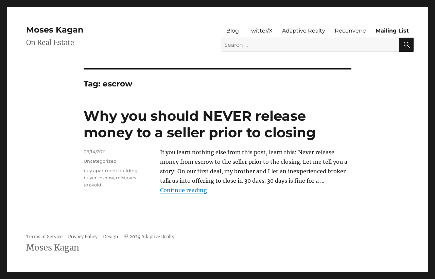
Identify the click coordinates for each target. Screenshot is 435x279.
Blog (232, 30)
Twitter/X (260, 30)
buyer (90, 177)
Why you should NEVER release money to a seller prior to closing (200, 124)
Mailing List (392, 30)
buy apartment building (111, 170)
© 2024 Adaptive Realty (149, 237)
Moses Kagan (55, 30)
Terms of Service (44, 237)
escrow (106, 177)
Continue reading (183, 190)
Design (110, 237)
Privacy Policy (83, 237)
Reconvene (350, 30)
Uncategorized (100, 161)
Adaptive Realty (303, 30)
